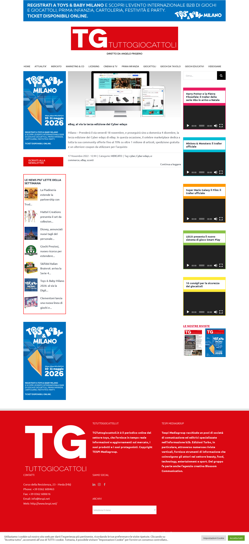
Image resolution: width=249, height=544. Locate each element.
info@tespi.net (40, 498)
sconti (90, 160)
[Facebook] (104, 484)
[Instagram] (99, 484)
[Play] (188, 125)
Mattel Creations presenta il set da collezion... (50, 216)
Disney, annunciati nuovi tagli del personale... (51, 233)
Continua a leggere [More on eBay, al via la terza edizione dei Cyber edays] (170, 164)
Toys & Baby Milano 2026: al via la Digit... (52, 285)
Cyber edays (142, 155)
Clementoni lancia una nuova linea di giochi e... (51, 302)
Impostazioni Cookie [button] (213, 538)
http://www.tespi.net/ (43, 503)
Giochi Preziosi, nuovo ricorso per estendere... (51, 250)
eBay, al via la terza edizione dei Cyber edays (97, 124)
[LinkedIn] (94, 484)
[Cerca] (221, 75)
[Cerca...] (200, 75)
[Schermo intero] (221, 125)
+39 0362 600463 (43, 489)
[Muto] (215, 125)
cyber (132, 155)
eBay (83, 160)
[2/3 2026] (193, 330)
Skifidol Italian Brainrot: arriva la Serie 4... (50, 268)
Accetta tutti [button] (236, 538)
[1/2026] (215, 330)
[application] (204, 117)
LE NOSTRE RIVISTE (196, 326)
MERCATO (116, 155)
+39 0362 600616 (39, 494)
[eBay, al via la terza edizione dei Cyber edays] (124, 94)
